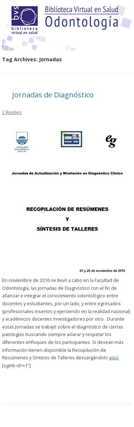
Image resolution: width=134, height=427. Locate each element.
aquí (113, 358)
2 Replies (12, 112)
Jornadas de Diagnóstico (53, 95)
